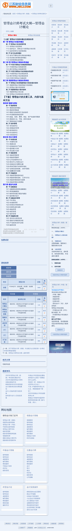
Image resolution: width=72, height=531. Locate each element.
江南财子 (22, 528)
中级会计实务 (7, 466)
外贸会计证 (7, 487)
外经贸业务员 (54, 197)
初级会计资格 (32, 415)
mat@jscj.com (42, 527)
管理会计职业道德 (34, 35)
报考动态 (30, 425)
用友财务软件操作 (33, 505)
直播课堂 (30, 420)
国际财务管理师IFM (9, 440)
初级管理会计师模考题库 (60, 275)
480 (39, 341)
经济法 (5, 468)
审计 (28, 468)
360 (39, 335)
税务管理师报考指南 (9, 434)
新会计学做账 (31, 494)
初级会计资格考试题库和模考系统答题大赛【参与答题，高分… (36, 400)
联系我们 (61, 524)
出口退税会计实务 (33, 501)
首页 (13, 14)
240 (39, 330)
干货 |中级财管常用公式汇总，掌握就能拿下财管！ (36, 389)
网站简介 (8, 524)
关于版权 (30, 524)
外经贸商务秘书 (54, 207)
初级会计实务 (31, 436)
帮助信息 (46, 524)
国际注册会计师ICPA (9, 438)
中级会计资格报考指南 (59, 67)
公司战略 (30, 477)
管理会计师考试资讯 (39, 14)
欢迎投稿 (23, 524)
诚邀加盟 (53, 524)
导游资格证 (54, 212)
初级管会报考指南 (9, 422)
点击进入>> (66, 71)
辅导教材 (30, 434)
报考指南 (30, 422)
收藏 (12, 31)
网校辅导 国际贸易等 (59, 176)
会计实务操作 (32, 487)
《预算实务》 (58, 241)
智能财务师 (6, 436)
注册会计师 (31, 450)
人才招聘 (38, 524)
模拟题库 (30, 431)
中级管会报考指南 (9, 427)
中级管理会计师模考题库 (60, 334)
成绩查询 (30, 427)
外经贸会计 (54, 150)
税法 (28, 470)
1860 (38, 287)
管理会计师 (54, 155)
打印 (7, 31)
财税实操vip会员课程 (34, 492)
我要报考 (60, 270)
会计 (28, 466)
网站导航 (15, 524)
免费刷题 (66, 134)
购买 (44, 287)
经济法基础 (30, 438)
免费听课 (61, 134)
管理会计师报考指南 (59, 21)
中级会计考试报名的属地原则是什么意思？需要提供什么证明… (36, 377)
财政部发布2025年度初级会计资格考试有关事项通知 (14, 386)
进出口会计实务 (32, 510)
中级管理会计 (54, 161)
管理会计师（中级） (9, 425)
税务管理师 (6, 431)
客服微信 (30, 528)
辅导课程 (30, 429)
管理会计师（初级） (24, 14)
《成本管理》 (58, 249)
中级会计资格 (8, 450)
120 (39, 305)
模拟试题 (6, 503)
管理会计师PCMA (8, 429)
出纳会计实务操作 (33, 496)
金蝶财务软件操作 (33, 503)
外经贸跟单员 (54, 202)
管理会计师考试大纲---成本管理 (19, 353)
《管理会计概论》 (59, 231)
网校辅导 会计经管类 (59, 119)
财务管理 (6, 470)
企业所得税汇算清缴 (33, 507)
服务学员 (6, 505)
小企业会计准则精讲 (33, 498)
